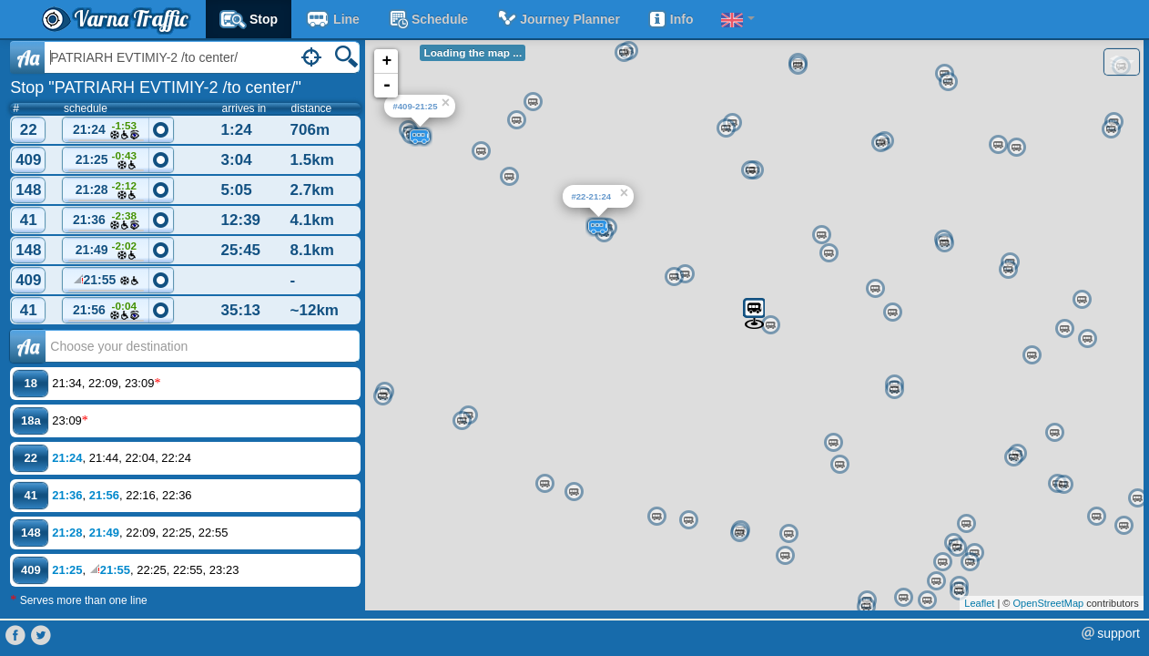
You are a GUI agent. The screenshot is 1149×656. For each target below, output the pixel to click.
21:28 (106, 190)
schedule (427, 19)
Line (332, 19)
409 (28, 160)
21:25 (106, 160)
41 (28, 220)
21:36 (106, 221)
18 (31, 383)
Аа (27, 346)
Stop (248, 19)
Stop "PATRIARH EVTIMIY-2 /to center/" (155, 87)
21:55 (106, 282)
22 (28, 129)
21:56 (106, 311)
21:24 (106, 130)
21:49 (106, 251)
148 (28, 190)
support (1118, 633)
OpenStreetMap (1047, 603)
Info (670, 19)
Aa (27, 57)
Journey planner (557, 19)
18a (31, 420)
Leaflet (979, 603)
